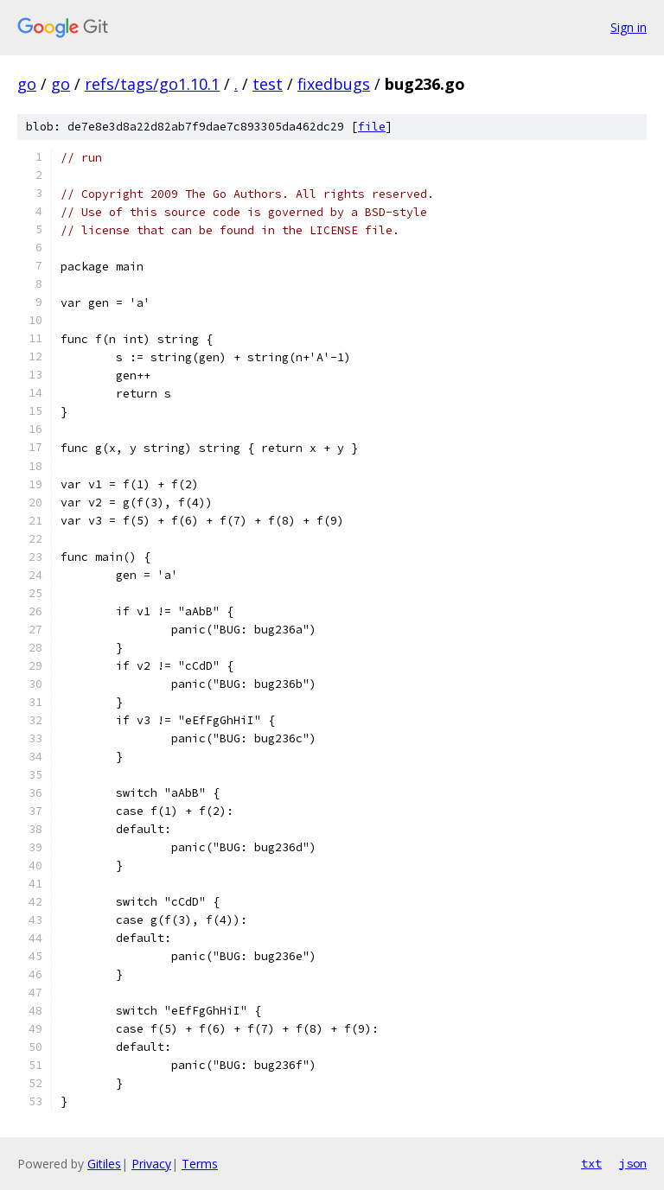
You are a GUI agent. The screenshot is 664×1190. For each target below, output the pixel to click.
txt (591, 1163)
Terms (200, 1163)
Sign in (628, 27)
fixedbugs (333, 83)
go (26, 83)
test (267, 83)
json (633, 1163)
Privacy (151, 1163)
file (372, 126)
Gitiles (104, 1163)
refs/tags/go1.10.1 (152, 83)
